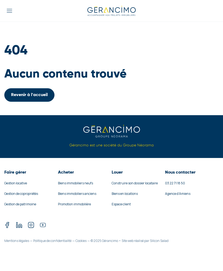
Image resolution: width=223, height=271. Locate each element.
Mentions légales (16, 240)
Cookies (81, 240)
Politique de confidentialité (52, 240)
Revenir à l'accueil (29, 95)
